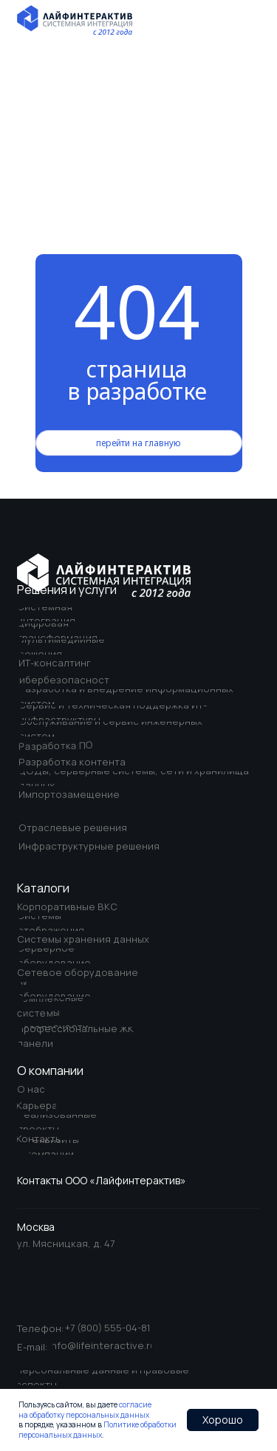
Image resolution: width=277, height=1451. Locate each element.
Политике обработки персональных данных (97, 1429)
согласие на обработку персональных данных (84, 1409)
